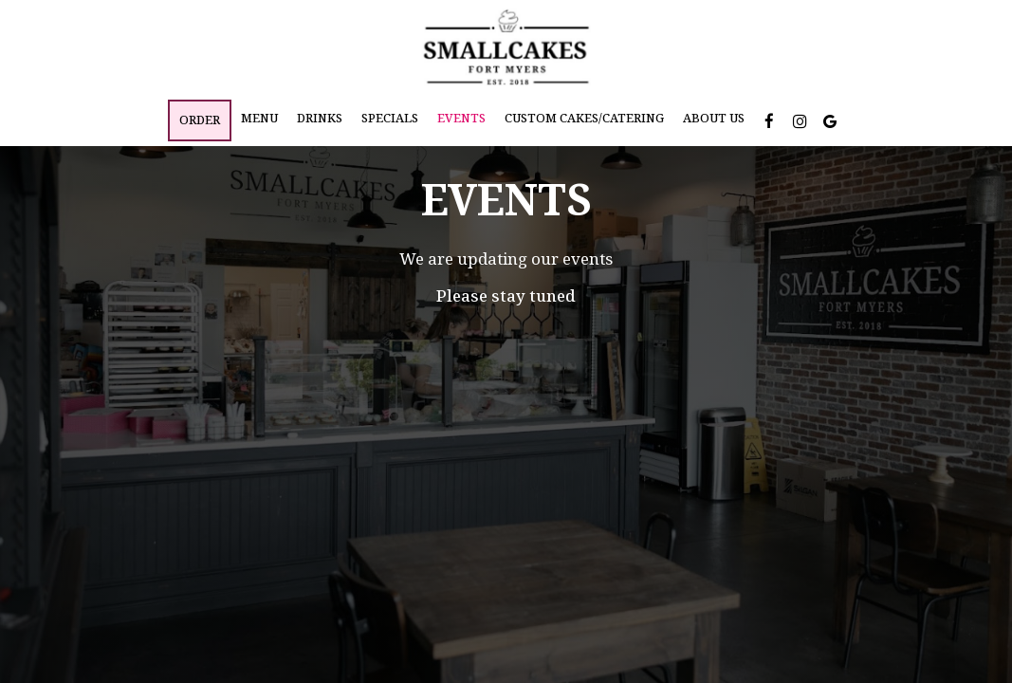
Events (461, 118)
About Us (714, 118)
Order (199, 120)
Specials (389, 118)
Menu (259, 118)
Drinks (319, 118)
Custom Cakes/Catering (584, 118)
